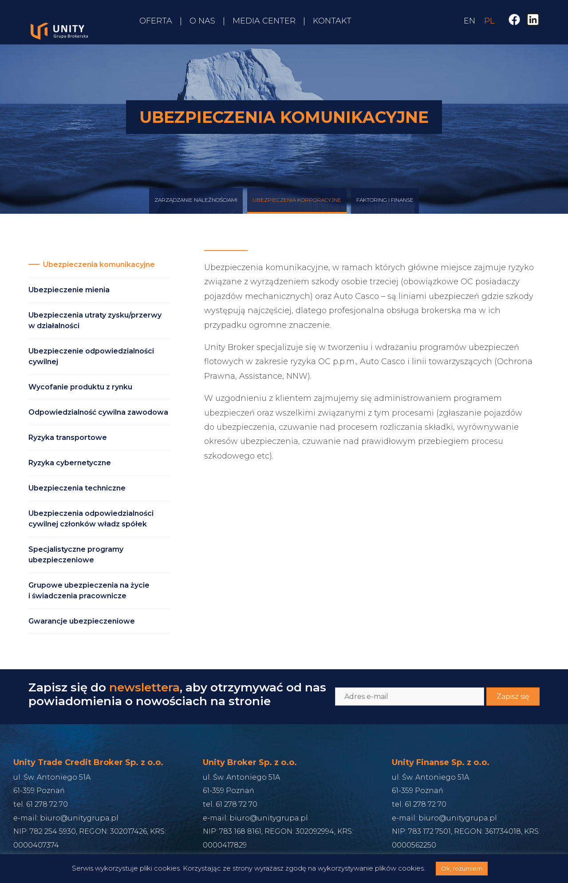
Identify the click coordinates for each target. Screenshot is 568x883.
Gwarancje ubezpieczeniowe (81, 621)
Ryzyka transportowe (67, 437)
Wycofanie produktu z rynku (80, 387)
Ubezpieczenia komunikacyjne (99, 264)
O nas (202, 21)
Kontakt (332, 21)
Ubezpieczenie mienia (69, 290)
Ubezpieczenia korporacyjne (296, 208)
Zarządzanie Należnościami (195, 208)
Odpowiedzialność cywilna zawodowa (98, 412)
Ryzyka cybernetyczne (69, 463)
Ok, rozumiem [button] (461, 868)
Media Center (264, 21)
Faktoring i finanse (385, 208)
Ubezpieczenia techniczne (77, 488)
